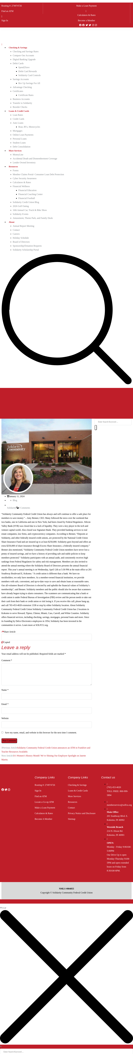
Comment (6, 660)
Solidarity (11, 508)
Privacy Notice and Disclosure (82, 813)
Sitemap (71, 819)
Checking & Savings (77, 785)
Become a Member (86, 20)
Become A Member (43, 819)
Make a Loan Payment (86, 6)
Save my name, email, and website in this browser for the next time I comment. (41, 732)
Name (4, 690)
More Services (74, 796)
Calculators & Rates (86, 15)
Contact (71, 807)
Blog (15, 500)
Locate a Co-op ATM (44, 802)
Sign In (4, 20)
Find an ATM (7, 11)
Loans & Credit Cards (78, 790)
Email (4, 704)
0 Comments (24, 508)
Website (5, 718)
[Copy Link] (46, 637)
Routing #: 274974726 (11, 6)
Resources (72, 802)
